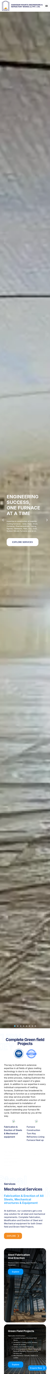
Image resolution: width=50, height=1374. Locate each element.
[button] (3, 520)
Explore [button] (15, 1271)
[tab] (25, 1285)
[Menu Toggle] (46, 6)
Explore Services (22, 542)
